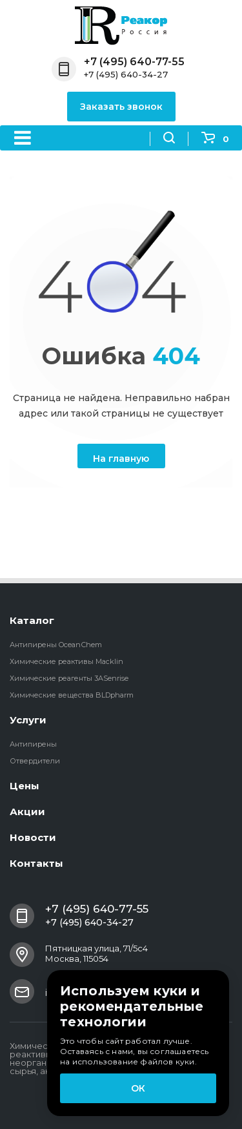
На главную (121, 458)
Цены (24, 786)
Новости (33, 837)
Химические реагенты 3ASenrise (69, 678)
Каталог (32, 620)
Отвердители (35, 760)
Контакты (36, 863)
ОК (138, 1088)
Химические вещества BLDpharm (72, 694)
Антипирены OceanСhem (56, 644)
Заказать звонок (121, 106)
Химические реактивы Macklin (66, 661)
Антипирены (33, 744)
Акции (27, 811)
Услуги (28, 720)
